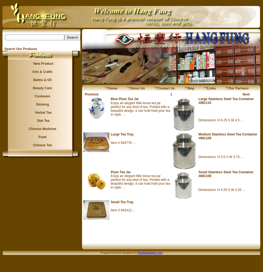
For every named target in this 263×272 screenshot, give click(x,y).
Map (189, 88)
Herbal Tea (41, 113)
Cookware (41, 96)
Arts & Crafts (41, 72)
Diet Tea (41, 121)
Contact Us (164, 88)
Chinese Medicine (41, 129)
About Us (136, 88)
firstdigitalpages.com (150, 252)
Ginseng (41, 104)
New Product (41, 64)
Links (210, 88)
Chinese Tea (42, 145)
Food (41, 137)
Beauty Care (41, 88)
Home (111, 88)
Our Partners (237, 88)
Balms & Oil (41, 80)
